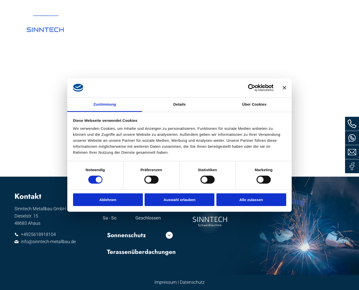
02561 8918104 (249, 9)
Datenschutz (192, 282)
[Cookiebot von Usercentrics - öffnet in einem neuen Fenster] (251, 87)
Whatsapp (213, 9)
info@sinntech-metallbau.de (48, 241)
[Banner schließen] (284, 87)
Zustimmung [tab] (104, 104)
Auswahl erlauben (179, 199)
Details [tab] (179, 104)
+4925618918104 (38, 234)
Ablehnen (107, 199)
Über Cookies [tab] (254, 104)
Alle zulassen (251, 199)
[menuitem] (147, 23)
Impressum (165, 282)
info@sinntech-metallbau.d (308, 9)
